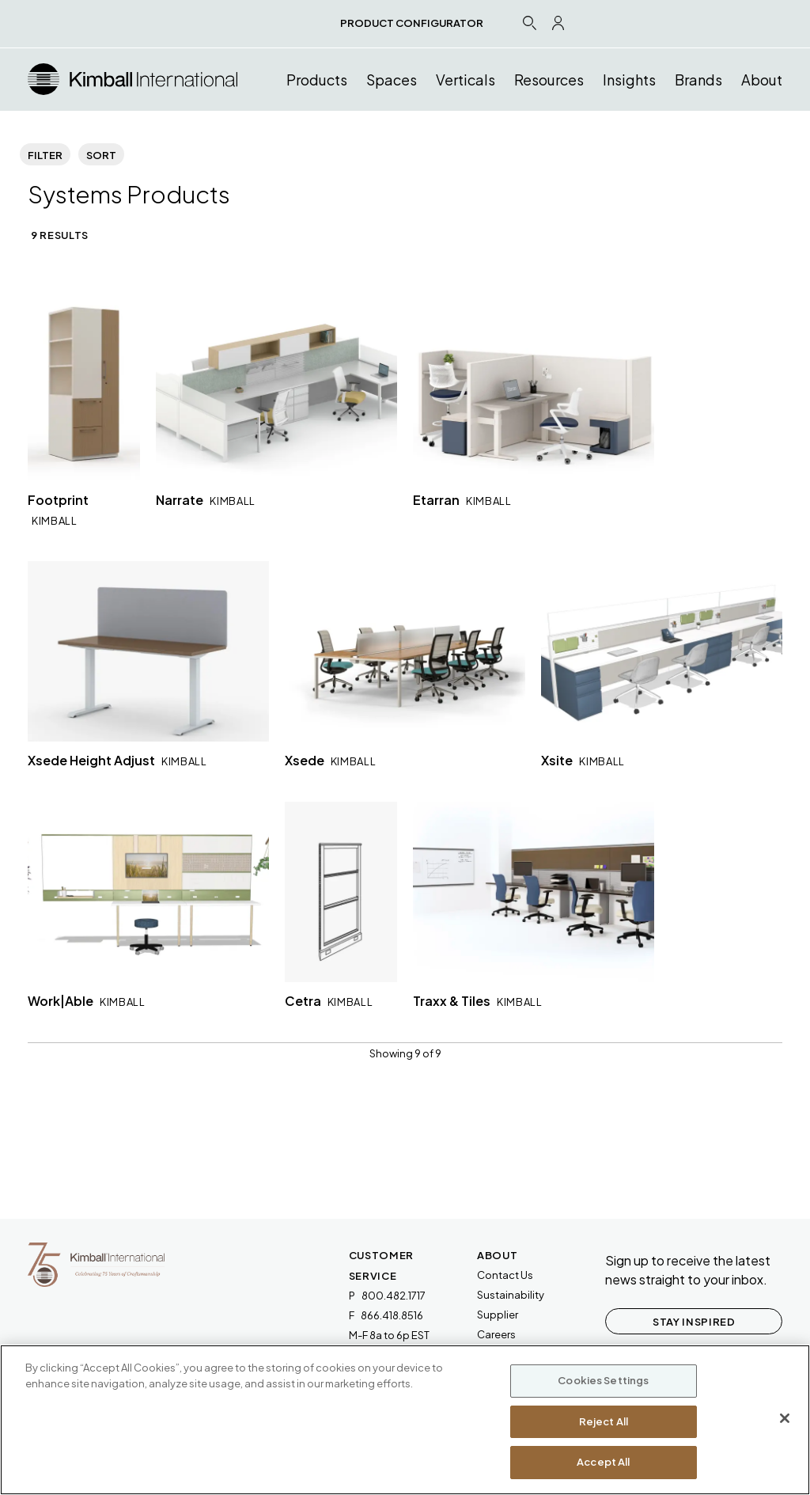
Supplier (497, 1314)
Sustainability (510, 1294)
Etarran (462, 499)
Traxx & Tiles (478, 1000)
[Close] (784, 1418)
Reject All (603, 1421)
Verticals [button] (465, 79)
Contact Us (505, 1275)
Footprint (58, 509)
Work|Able (87, 1000)
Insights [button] (629, 79)
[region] (405, 1420)
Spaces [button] (391, 79)
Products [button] (316, 79)
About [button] (761, 79)
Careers (496, 1334)
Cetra (329, 1000)
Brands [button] (698, 79)
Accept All (603, 1461)
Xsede (331, 760)
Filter (45, 155)
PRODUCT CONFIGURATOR (411, 23)
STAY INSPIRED (694, 1321)
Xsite (583, 760)
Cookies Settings (603, 1380)
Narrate (205, 499)
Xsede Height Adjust (117, 760)
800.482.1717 (393, 1295)
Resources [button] (549, 79)
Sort (101, 155)
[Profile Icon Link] (558, 23)
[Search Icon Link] (529, 22)
